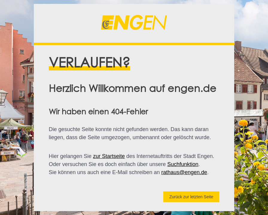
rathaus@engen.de (184, 172)
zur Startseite (109, 156)
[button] (134, 23)
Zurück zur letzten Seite (191, 196)
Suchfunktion (182, 164)
